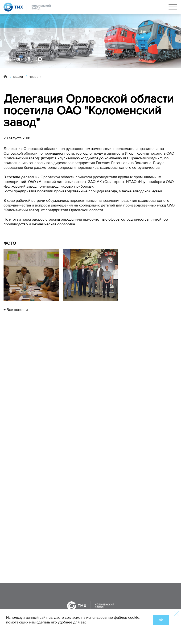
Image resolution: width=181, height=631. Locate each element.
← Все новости (16, 309)
